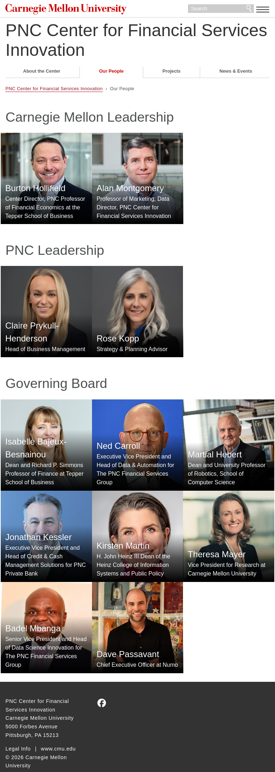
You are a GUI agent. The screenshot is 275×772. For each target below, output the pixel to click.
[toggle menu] (263, 9)
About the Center (42, 73)
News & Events (235, 73)
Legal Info (17, 735)
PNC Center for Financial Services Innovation (136, 42)
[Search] (221, 10)
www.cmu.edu (58, 735)
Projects (172, 73)
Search (249, 10)
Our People (111, 73)
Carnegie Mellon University (59, 10)
